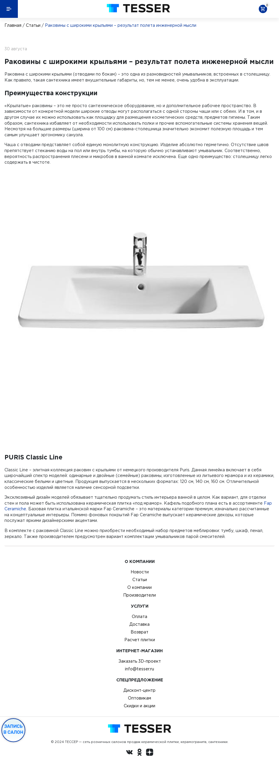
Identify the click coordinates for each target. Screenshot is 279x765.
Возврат (139, 632)
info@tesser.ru (139, 669)
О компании (139, 587)
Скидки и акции (139, 705)
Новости (140, 572)
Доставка (139, 624)
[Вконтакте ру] (129, 753)
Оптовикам (139, 698)
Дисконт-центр (139, 690)
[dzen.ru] (149, 753)
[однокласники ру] (139, 753)
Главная (12, 25)
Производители (139, 595)
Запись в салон (13, 729)
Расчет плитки (139, 639)
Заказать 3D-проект (139, 661)
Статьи (33, 25)
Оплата (139, 616)
